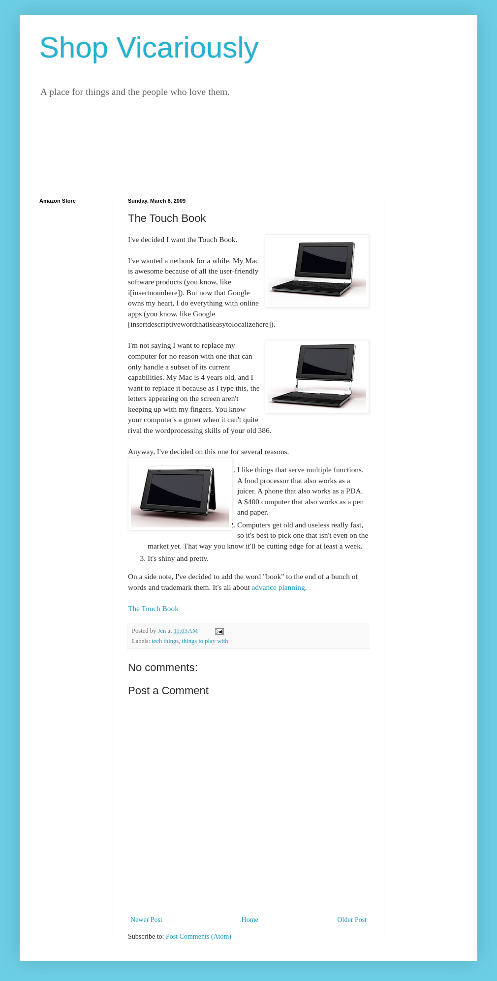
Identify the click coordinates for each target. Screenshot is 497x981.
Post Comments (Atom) (198, 936)
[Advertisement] (218, 115)
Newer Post (146, 919)
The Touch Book (153, 608)
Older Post (352, 919)
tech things (165, 641)
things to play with (205, 641)
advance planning (278, 587)
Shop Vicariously (149, 47)
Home (250, 919)
